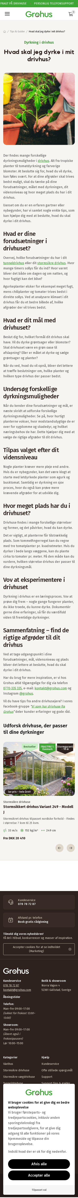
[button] (7, 14)
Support (47, 1077)
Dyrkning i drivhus (39, 42)
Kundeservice (50, 1064)
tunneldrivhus (13, 263)
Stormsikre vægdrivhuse (19, 1077)
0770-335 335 (12, 688)
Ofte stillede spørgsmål (57, 1070)
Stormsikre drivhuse (16, 1070)
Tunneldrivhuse (13, 1083)
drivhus (43, 161)
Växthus (8, 1064)
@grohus (26, 693)
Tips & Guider (17, 31)
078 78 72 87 (11, 985)
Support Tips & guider (56, 1083)
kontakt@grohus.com (50, 688)
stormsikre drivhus (51, 263)
